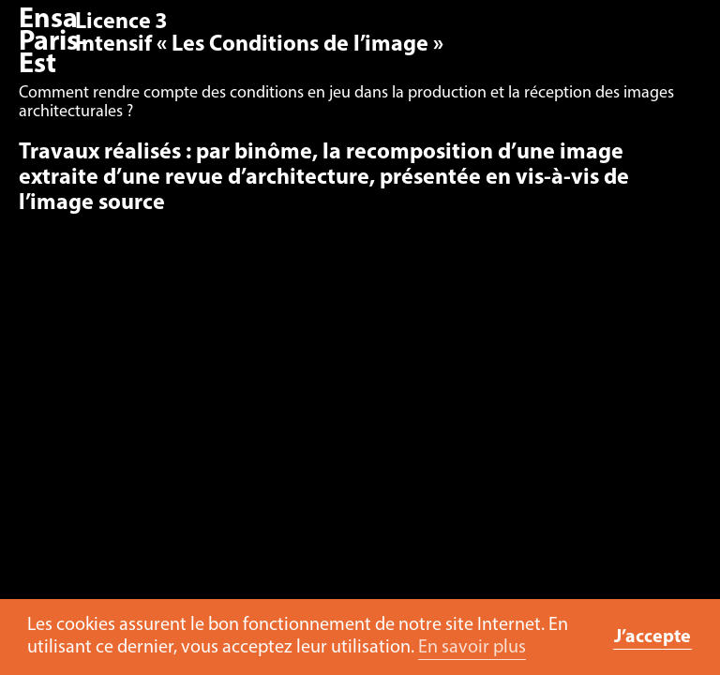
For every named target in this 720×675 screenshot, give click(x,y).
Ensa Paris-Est (53, 43)
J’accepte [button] (652, 637)
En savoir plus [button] (472, 647)
